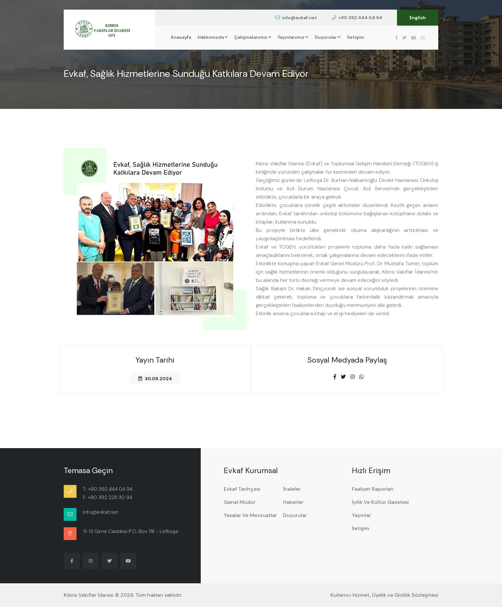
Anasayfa (181, 37)
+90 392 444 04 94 (357, 17)
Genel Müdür (239, 502)
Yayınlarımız (293, 37)
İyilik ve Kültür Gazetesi (380, 502)
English (417, 18)
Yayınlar (361, 515)
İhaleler (292, 489)
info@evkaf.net (296, 17)
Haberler (293, 502)
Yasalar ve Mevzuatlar (250, 515)
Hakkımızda (213, 37)
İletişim (355, 37)
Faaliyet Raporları (372, 489)
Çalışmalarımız (252, 37)
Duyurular (328, 37)
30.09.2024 (155, 378)
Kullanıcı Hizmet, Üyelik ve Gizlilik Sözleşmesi (384, 595)
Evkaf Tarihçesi (242, 489)
